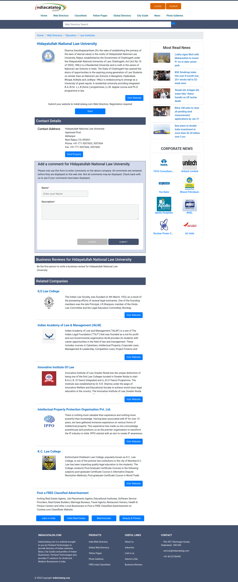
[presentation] (65, 230)
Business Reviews (133, 564)
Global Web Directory (99, 547)
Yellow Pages (100, 15)
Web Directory (61, 15)
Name (45, 187)
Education (71, 35)
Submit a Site (131, 559)
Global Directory (122, 15)
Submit (123, 242)
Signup (174, 6)
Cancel (92, 242)
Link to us (129, 553)
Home (44, 15)
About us (129, 542)
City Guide (142, 15)
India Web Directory (98, 542)
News (157, 15)
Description (48, 201)
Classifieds (81, 15)
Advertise (129, 547)
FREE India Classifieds (99, 564)
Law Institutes (87, 35)
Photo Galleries (175, 15)
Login (158, 6)
